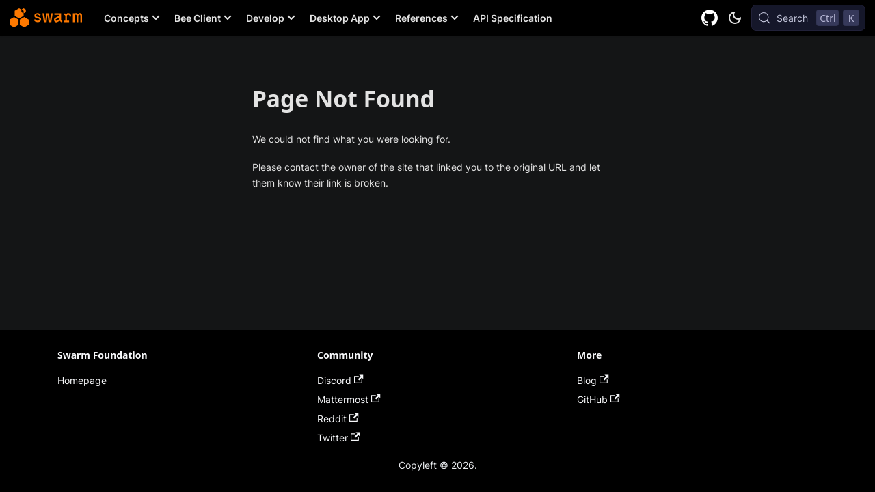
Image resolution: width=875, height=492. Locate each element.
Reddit (338, 418)
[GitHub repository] (710, 18)
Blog (593, 380)
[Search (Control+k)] (808, 18)
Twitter (338, 437)
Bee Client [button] (197, 18)
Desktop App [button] (340, 18)
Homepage (82, 380)
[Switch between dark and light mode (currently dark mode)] (734, 17)
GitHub (598, 399)
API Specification (512, 18)
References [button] (421, 18)
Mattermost (349, 399)
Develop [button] (265, 18)
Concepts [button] (126, 18)
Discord (340, 380)
